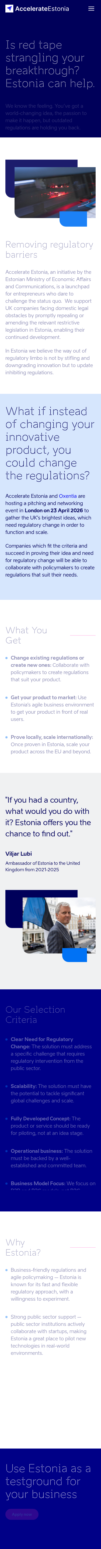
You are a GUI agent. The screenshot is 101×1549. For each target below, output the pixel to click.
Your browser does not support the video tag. (50, 1411)
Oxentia (68, 496)
